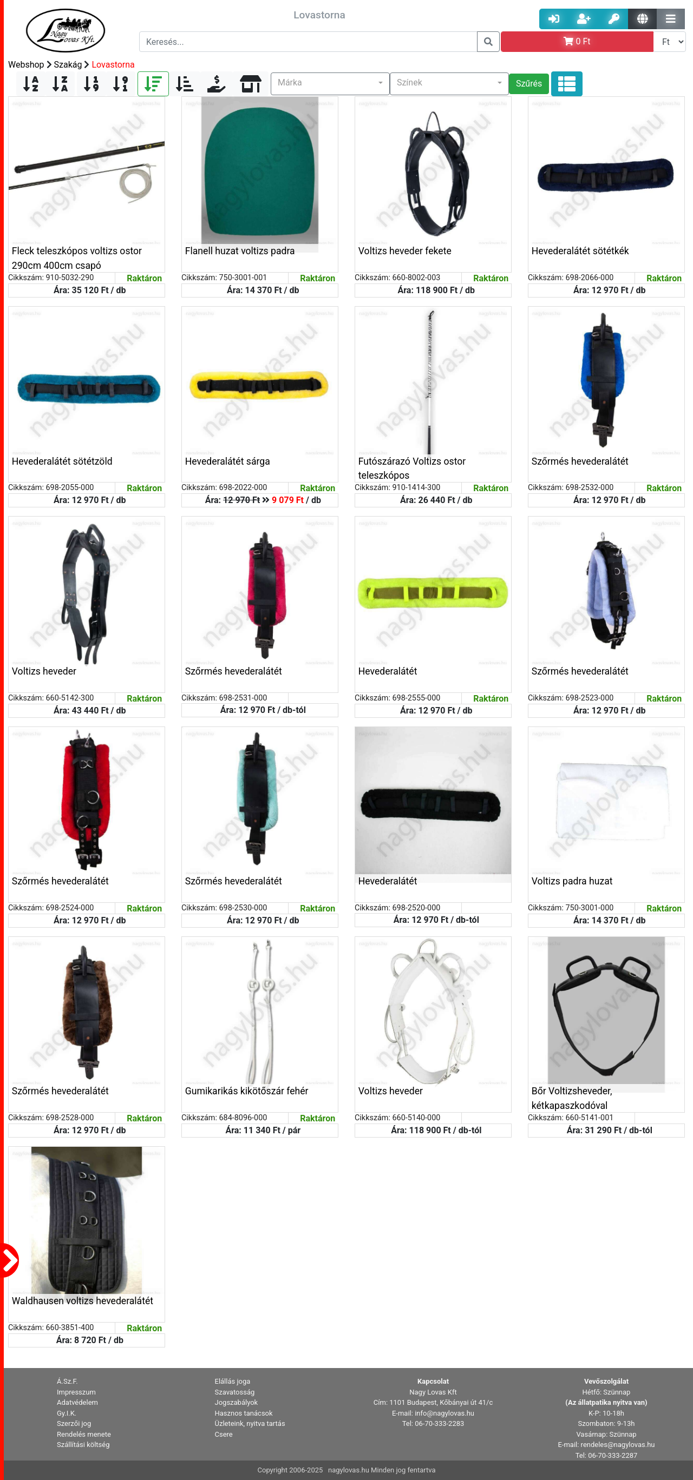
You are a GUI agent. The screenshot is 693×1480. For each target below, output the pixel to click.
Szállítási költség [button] (83, 1445)
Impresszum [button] (76, 1392)
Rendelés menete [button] (84, 1434)
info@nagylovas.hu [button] (444, 1413)
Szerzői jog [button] (74, 1423)
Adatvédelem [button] (77, 1402)
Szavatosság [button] (235, 1392)
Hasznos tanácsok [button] (244, 1413)
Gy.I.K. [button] (66, 1413)
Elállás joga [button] (233, 1381)
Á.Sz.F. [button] (67, 1381)
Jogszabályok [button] (236, 1402)
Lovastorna (112, 65)
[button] (330, 83)
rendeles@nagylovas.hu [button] (618, 1445)
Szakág (68, 65)
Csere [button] (224, 1434)
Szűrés (529, 83)
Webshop (26, 65)
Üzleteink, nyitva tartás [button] (250, 1423)
